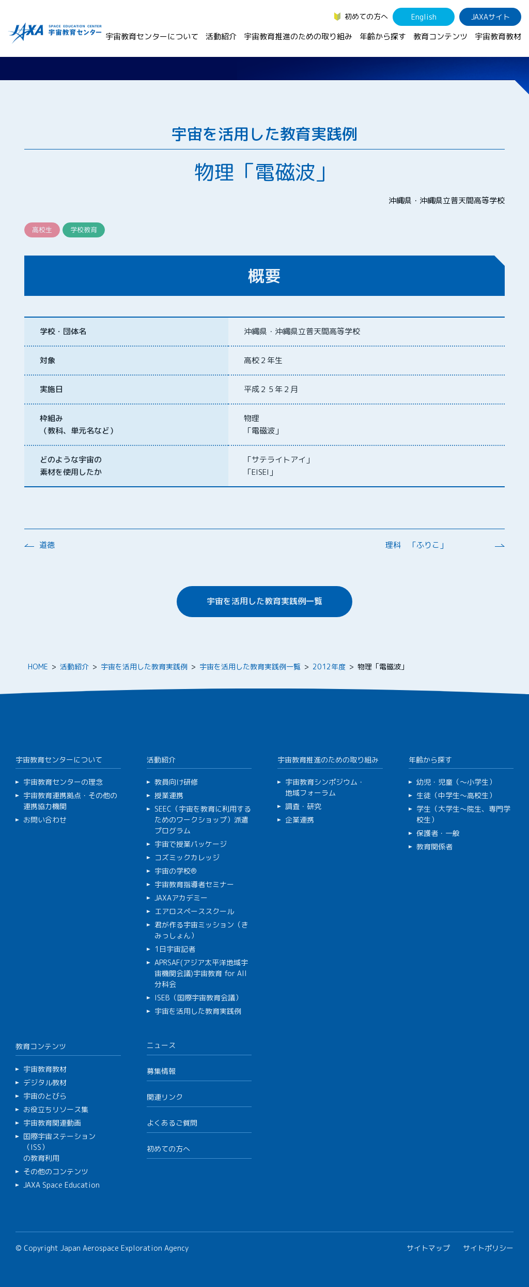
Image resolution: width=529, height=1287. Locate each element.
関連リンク (165, 1097)
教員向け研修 (176, 782)
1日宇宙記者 (174, 949)
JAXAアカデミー (181, 898)
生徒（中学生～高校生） (456, 795)
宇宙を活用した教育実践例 (144, 666)
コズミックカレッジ (187, 857)
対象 (47, 360)
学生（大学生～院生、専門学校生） (463, 814)
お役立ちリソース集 (55, 1109)
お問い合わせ (45, 820)
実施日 (51, 389)
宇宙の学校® (175, 871)
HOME (38, 666)
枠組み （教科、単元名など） (78, 424)
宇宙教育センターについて (151, 36)
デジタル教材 (45, 1082)
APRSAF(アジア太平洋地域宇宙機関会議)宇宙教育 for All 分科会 (201, 973)
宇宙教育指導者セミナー (194, 884)
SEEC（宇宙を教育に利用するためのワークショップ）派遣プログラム (202, 819)
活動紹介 (221, 36)
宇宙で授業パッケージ (190, 844)
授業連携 (168, 795)
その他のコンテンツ (55, 1171)
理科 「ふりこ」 (416, 545)
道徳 (47, 545)
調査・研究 (303, 806)
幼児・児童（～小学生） (456, 782)
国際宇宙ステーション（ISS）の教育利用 (59, 1147)
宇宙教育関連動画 (52, 1123)
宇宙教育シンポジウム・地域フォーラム (325, 787)
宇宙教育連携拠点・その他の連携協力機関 (70, 800)
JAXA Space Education (61, 1185)
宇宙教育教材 (498, 36)
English (424, 17)
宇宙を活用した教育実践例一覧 (264, 601)
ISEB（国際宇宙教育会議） (198, 997)
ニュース (161, 1045)
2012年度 (329, 666)
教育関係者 (434, 846)
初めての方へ (366, 16)
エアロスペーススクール (194, 911)
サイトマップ (428, 1248)
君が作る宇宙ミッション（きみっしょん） (201, 930)
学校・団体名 (63, 331)
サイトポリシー (488, 1248)
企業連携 (299, 820)
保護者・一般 (438, 833)
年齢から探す (383, 36)
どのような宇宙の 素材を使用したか (71, 465)
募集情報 (161, 1071)
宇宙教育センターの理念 (63, 782)
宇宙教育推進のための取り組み (298, 36)
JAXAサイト (490, 17)
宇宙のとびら (45, 1096)
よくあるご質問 (172, 1123)
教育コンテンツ (440, 36)
